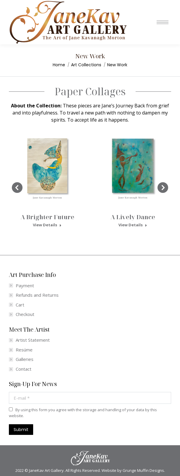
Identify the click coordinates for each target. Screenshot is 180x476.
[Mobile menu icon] (162, 22)
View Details (47, 224)
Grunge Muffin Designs (143, 470)
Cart (20, 305)
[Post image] (47, 167)
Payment (25, 285)
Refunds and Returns (37, 295)
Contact (23, 369)
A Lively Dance (132, 217)
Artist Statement (33, 340)
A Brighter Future (47, 217)
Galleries (24, 359)
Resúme (24, 350)
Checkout (25, 314)
